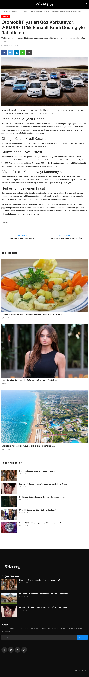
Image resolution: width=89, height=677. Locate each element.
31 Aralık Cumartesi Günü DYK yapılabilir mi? (37, 510)
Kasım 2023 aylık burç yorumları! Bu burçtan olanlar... (41, 523)
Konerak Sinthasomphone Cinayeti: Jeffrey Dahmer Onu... (43, 484)
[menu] (3, 4)
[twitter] (11, 650)
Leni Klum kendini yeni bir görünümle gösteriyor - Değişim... (29, 380)
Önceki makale (22, 235)
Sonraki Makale (67, 235)
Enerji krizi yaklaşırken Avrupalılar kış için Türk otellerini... (28, 446)
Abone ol (82, 637)
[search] (86, 4)
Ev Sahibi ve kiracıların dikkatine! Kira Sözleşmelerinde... (44, 594)
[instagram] (17, 650)
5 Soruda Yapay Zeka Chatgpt (22, 238)
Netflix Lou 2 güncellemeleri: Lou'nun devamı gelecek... (42, 497)
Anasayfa (4, 11)
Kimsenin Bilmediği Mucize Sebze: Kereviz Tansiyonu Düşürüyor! (31, 314)
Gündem (14, 11)
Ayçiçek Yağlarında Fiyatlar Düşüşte (67, 238)
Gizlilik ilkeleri (80, 670)
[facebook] (4, 650)
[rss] (24, 650)
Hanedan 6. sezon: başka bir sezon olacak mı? (38, 471)
